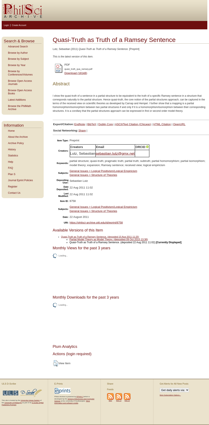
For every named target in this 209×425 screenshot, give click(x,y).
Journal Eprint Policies (20, 180)
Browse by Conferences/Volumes (20, 73)
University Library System (30, 400)
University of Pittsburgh (13, 403)
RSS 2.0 (127, 400)
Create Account (19, 25)
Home (11, 130)
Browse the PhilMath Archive (19, 108)
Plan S (11, 174)
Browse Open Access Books (20, 92)
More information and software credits (72, 402)
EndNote (79, 124)
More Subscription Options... (170, 395)
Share (82, 130)
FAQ (10, 167)
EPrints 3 (79, 397)
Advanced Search (18, 46)
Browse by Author (18, 52)
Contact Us (14, 192)
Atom (110, 400)
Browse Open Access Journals (20, 82)
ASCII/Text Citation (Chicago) (133, 124)
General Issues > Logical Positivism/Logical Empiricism (103, 171)
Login (6, 25)
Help (10, 161)
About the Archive (18, 136)
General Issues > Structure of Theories (93, 175)
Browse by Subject (18, 58)
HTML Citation (162, 124)
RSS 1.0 (118, 400)
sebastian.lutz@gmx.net (115, 153)
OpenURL (179, 124)
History (12, 149)
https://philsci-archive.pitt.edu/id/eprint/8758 (96, 222)
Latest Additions (17, 99)
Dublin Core (105, 124)
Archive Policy (16, 143)
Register (12, 186)
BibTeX (91, 124)
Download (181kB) (75, 73)
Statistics (13, 155)
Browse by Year (16, 65)
